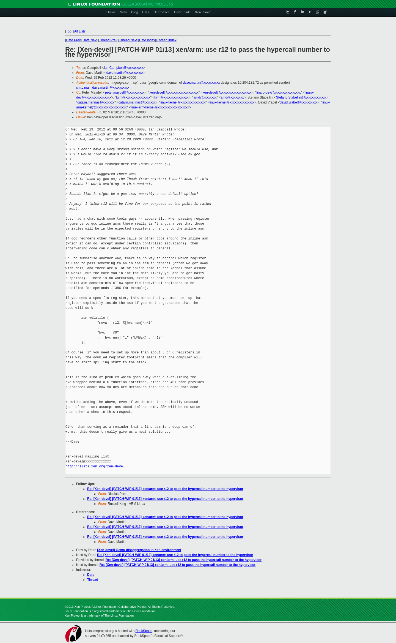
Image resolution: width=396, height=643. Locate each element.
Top (68, 31)
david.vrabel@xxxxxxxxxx (299, 102)
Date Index (147, 40)
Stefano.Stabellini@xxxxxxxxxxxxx (301, 97)
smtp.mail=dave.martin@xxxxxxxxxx (102, 87)
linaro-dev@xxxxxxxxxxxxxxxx (279, 92)
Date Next (89, 40)
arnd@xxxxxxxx (204, 97)
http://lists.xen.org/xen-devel (95, 466)
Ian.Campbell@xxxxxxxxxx (123, 68)
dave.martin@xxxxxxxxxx (125, 73)
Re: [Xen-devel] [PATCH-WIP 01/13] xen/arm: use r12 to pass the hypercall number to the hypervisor (165, 489)
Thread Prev (108, 40)
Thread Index (167, 40)
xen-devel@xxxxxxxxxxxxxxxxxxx (174, 92)
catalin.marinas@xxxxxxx (95, 102)
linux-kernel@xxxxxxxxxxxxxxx (183, 102)
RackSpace (143, 631)
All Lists (80, 31)
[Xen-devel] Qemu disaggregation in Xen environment (139, 550)
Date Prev (73, 40)
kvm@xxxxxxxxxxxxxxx (133, 97)
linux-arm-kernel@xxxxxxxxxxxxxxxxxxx (160, 107)
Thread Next (128, 40)
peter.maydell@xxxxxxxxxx (125, 92)
